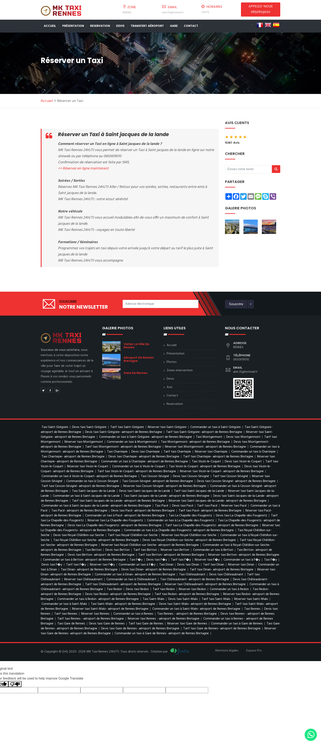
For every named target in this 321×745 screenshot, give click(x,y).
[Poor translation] (14, 684)
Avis (169, 387)
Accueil (50, 26)
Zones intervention (180, 370)
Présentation (73, 26)
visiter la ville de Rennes (136, 345)
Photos (172, 362)
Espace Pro (254, 650)
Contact (191, 26)
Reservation (100, 26)
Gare (174, 26)
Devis (120, 26)
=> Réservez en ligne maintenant (83, 169)
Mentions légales (226, 650)
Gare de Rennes (135, 373)
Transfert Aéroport (147, 26)
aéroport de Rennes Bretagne (139, 359)
